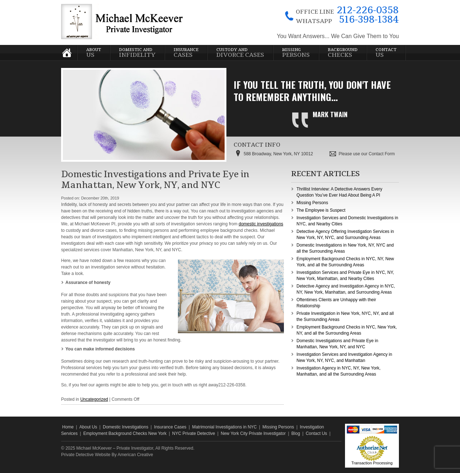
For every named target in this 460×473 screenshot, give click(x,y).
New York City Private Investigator (253, 433)
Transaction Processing (372, 463)
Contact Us (316, 433)
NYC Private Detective (193, 433)
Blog (295, 433)
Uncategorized (94, 399)
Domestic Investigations (125, 427)
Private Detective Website (85, 454)
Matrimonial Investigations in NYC (224, 427)
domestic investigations (261, 223)
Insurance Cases (170, 427)
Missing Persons (312, 202)
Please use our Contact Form (367, 153)
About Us (88, 427)
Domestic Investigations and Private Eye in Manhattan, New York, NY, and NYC (155, 180)
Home (68, 427)
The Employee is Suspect (320, 210)
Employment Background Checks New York (124, 433)
